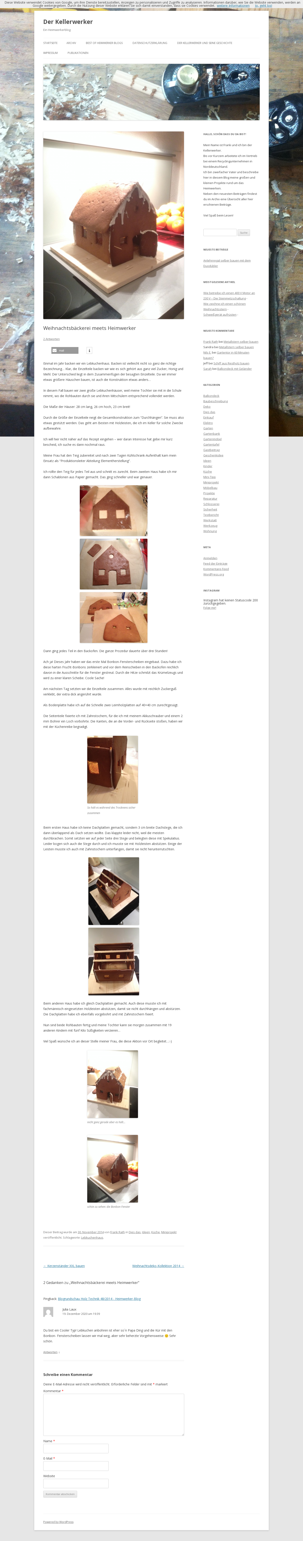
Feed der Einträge (215, 563)
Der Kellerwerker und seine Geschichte (204, 43)
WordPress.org (213, 574)
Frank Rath (117, 1232)
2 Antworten (51, 339)
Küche (155, 1232)
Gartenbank (211, 434)
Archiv (71, 43)
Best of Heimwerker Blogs (104, 43)
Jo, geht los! (263, 5)
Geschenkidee (213, 455)
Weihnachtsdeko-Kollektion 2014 (158, 1266)
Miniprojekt (169, 1232)
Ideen (146, 1232)
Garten (208, 428)
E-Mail (49, 1458)
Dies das (135, 1232)
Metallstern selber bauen (241, 342)
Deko (207, 407)
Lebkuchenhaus (92, 1237)
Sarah (207, 369)
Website (49, 1476)
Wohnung (210, 531)
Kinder (207, 466)
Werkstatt (210, 520)
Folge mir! (209, 608)
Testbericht (211, 515)
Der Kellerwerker (68, 22)
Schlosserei (211, 504)
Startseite (50, 43)
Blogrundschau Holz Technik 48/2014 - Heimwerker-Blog (99, 1299)
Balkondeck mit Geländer (234, 369)
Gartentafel (211, 444)
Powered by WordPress (58, 1522)
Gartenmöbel (212, 439)
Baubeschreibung (215, 401)
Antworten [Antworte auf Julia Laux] (50, 1352)
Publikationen (78, 53)
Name (49, 1441)
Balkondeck (211, 396)
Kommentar (53, 1391)
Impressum (50, 53)
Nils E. (207, 352)
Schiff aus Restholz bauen (231, 363)
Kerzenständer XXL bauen (64, 1266)
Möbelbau (210, 488)
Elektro (208, 423)
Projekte (209, 493)
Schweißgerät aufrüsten (219, 315)
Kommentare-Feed (216, 569)
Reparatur (210, 499)
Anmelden (210, 558)
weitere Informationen (233, 5)
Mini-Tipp (209, 477)
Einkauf (208, 417)
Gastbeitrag (211, 450)
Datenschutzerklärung (150, 43)
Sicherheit (210, 509)
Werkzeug (210, 526)
